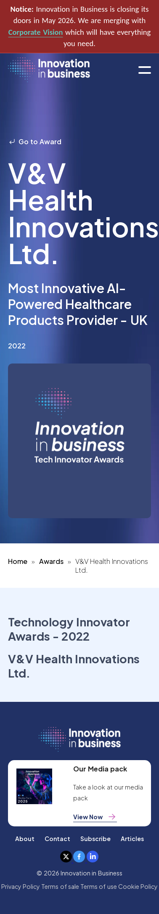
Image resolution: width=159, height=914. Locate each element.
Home (17, 561)
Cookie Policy (138, 886)
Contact (57, 838)
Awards (51, 561)
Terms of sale (60, 886)
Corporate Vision (35, 32)
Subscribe (95, 838)
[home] (49, 70)
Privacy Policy (20, 886)
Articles (132, 838)
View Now (95, 817)
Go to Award (35, 141)
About (24, 838)
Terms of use (98, 886)
